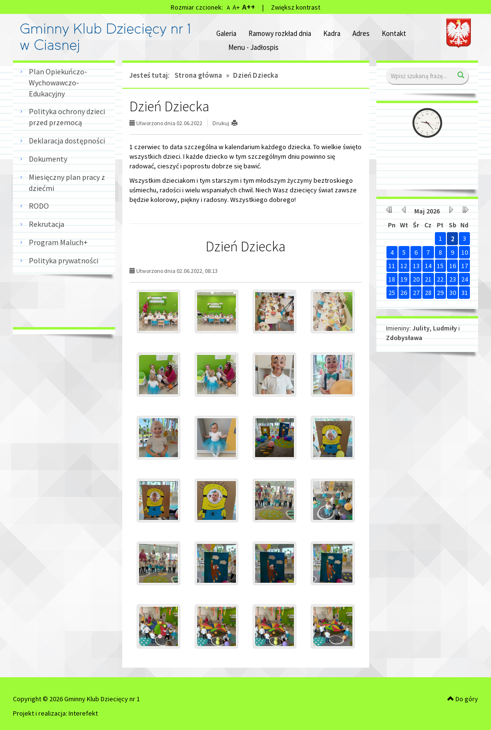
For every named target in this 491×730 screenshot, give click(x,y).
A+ (236, 7)
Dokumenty (48, 159)
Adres (361, 33)
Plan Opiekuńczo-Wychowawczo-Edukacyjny (58, 82)
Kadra (331, 33)
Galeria (226, 33)
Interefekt (83, 713)
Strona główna (198, 75)
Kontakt (394, 33)
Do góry (462, 699)
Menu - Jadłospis (253, 47)
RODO (39, 206)
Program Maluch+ (58, 242)
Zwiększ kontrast (295, 7)
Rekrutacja (46, 224)
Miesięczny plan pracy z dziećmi (67, 182)
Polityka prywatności (63, 260)
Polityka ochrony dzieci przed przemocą (67, 116)
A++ (248, 7)
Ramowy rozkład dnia (279, 33)
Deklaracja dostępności (67, 140)
